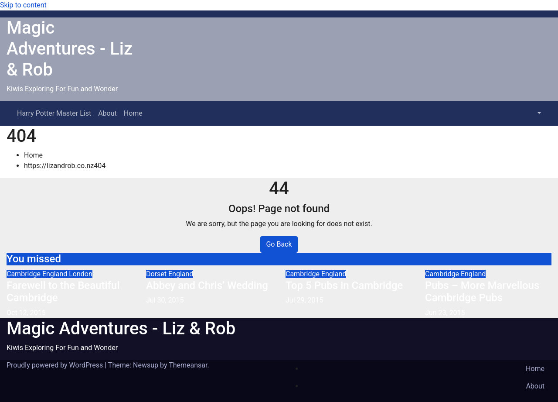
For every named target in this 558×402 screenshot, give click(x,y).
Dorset (157, 274)
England (55, 274)
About (107, 113)
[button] (538, 113)
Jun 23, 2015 (445, 313)
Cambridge (24, 274)
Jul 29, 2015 (304, 300)
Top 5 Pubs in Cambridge (344, 285)
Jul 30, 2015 (165, 300)
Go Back (279, 244)
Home (133, 113)
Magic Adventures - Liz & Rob (70, 48)
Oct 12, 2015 (26, 313)
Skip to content (23, 5)
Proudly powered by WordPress (56, 365)
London (80, 274)
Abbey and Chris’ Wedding (207, 285)
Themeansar (188, 365)
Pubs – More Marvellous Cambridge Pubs (482, 291)
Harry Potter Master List (54, 113)
